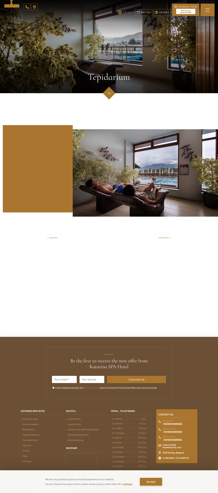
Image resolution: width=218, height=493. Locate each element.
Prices (146, 12)
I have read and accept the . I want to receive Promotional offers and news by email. (105, 387)
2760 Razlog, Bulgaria (173, 452)
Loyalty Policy (74, 424)
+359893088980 (172, 424)
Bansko (81, 461)
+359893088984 (172, 439)
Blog (25, 456)
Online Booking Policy (78, 434)
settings (127, 484)
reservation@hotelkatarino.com (172, 446)
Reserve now (186, 9)
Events (26, 450)
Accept (151, 482)
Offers (164, 12)
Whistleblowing (75, 440)
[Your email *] (64, 379)
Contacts (27, 461)
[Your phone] (92, 379)
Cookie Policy (74, 418)
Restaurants (28, 429)
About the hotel (30, 418)
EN (125, 12)
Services (27, 445)
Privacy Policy (91, 387)
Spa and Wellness (31, 434)
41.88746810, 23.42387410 (176, 458)
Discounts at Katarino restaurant (83, 429)
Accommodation (31, 424)
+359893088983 (172, 432)
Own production (30, 440)
